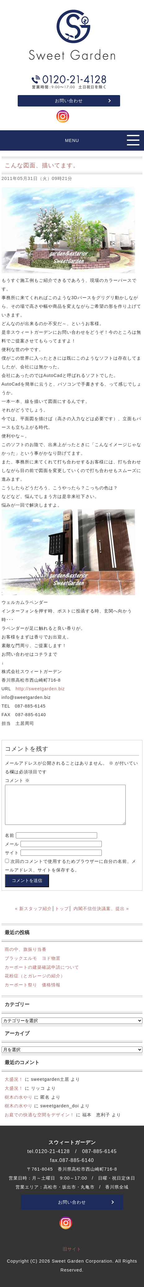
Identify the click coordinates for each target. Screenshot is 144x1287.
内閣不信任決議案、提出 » (101, 908)
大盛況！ (14, 1079)
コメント (17, 780)
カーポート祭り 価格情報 (33, 984)
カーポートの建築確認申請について (42, 967)
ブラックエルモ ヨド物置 (33, 958)
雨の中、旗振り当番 (26, 949)
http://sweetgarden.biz (40, 688)
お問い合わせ (69, 100)
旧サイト (72, 1249)
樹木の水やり (19, 1097)
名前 (9, 835)
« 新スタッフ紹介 (33, 908)
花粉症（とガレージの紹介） (35, 975)
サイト (12, 852)
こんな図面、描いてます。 (42, 165)
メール (12, 844)
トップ (62, 908)
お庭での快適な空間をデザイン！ (39, 1114)
